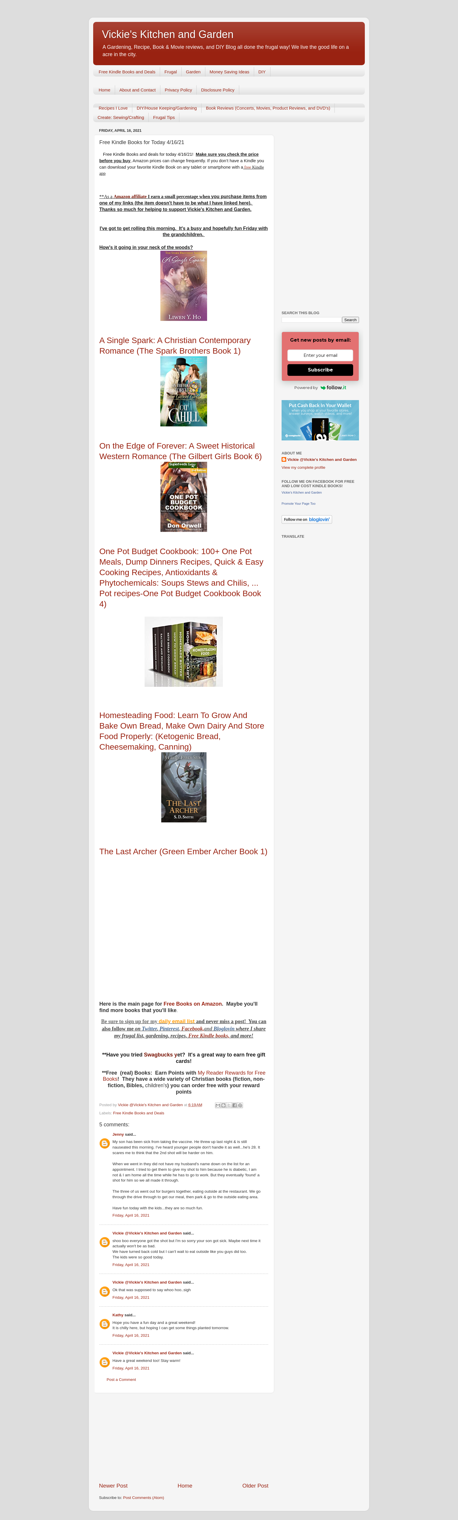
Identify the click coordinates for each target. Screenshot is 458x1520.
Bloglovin (225, 1029)
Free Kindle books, (209, 1036)
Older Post (255, 1486)
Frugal (170, 71)
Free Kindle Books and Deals (127, 71)
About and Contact (137, 89)
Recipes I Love (113, 108)
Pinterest (169, 1029)
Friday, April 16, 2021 (131, 1215)
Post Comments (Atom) (143, 1497)
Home (104, 89)
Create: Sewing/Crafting (121, 117)
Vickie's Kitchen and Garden (167, 34)
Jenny (118, 1134)
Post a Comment (121, 1379)
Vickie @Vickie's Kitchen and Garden (147, 1233)
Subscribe (320, 370)
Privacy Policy (178, 89)
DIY (262, 71)
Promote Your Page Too (298, 503)
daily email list (177, 1021)
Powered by (320, 387)
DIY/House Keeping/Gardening (167, 108)
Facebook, (192, 1029)
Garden (193, 71)
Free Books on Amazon (193, 1004)
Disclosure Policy (217, 89)
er (155, 1029)
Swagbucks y (160, 1055)
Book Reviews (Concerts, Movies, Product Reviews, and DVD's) (268, 108)
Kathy (118, 1315)
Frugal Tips (164, 117)
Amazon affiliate (130, 196)
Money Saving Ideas (229, 71)
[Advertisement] (184, 1437)
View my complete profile (303, 467)
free (247, 167)
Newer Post (113, 1486)
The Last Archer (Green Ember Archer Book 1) (183, 851)
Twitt (147, 1029)
